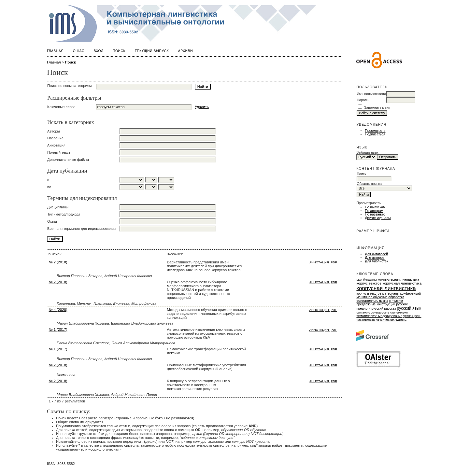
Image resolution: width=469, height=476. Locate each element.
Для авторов (374, 257)
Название (55, 138)
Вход (99, 51)
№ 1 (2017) (58, 329)
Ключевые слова (61, 107)
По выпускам (375, 207)
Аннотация (56, 145)
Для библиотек (376, 261)
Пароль (362, 100)
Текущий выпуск (152, 51)
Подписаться (375, 134)
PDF (334, 262)
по (49, 187)
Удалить (202, 107)
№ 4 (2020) (58, 310)
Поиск (119, 51)
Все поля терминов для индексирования (81, 229)
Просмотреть (375, 131)
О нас (78, 51)
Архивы (185, 51)
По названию (375, 214)
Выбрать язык (367, 152)
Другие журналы (378, 218)
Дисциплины (57, 207)
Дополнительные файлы (68, 159)
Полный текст (58, 152)
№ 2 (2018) (58, 262)
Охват (52, 221)
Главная (55, 51)
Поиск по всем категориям (69, 86)
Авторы (53, 131)
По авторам (374, 211)
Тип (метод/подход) (63, 214)
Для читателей (376, 254)
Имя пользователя (371, 94)
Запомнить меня (377, 107)
